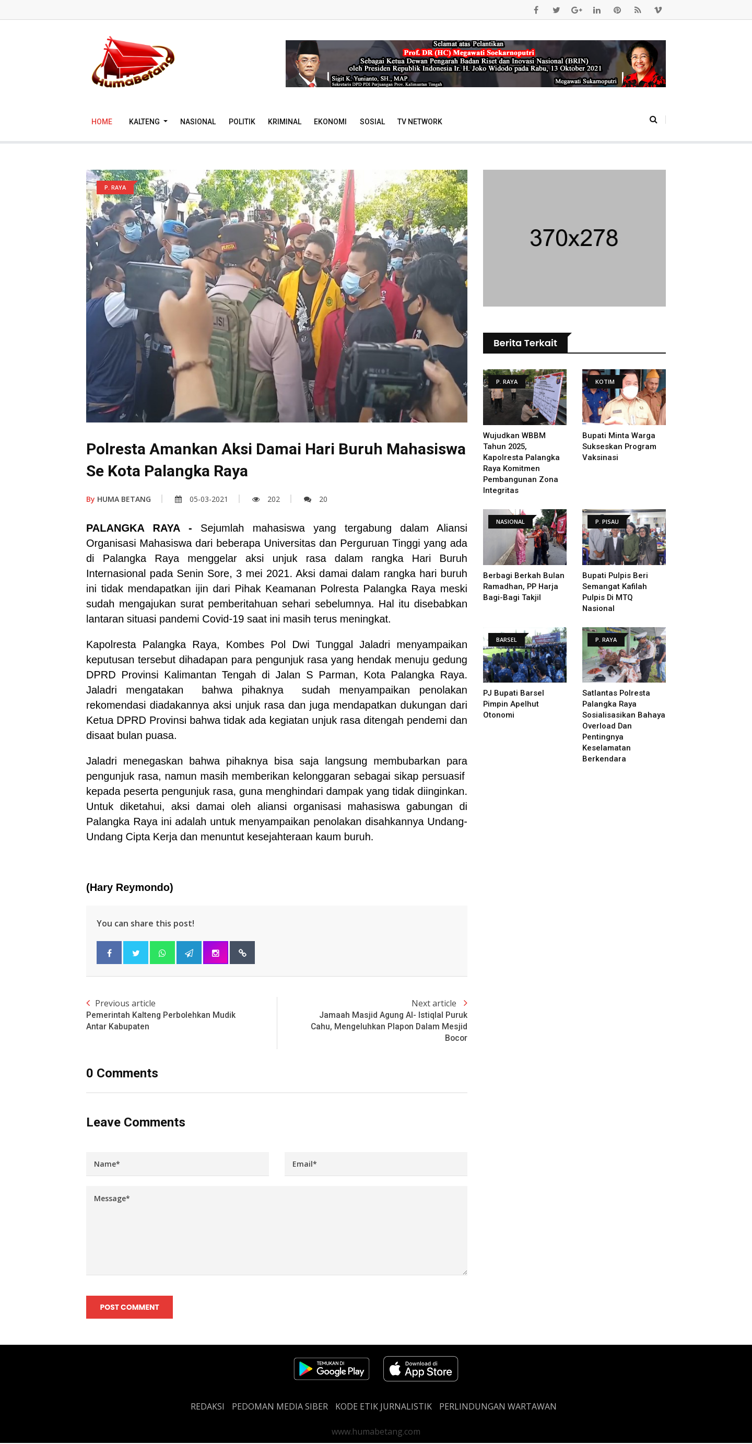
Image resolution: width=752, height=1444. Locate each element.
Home (101, 122)
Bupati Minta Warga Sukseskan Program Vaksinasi (619, 446)
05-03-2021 (201, 499)
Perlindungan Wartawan (498, 1407)
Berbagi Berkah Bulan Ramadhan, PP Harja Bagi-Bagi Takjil (524, 586)
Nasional (198, 122)
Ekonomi (330, 122)
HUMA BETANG (118, 499)
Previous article (181, 1015)
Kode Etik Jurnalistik (383, 1407)
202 (266, 499)
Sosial (372, 122)
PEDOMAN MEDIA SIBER (280, 1407)
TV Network (419, 122)
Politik (242, 122)
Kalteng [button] (145, 122)
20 (315, 499)
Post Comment (129, 1308)
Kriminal (284, 122)
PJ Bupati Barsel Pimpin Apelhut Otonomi (514, 704)
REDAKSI (208, 1407)
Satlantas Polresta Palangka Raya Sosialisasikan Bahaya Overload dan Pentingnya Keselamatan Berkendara (623, 726)
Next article (372, 1020)
